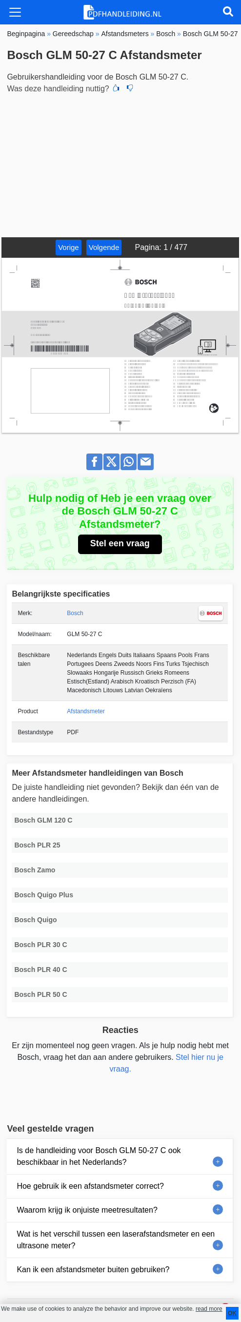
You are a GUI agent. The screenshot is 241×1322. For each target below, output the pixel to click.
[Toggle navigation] (15, 12)
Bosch (75, 613)
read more (209, 1308)
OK (232, 1313)
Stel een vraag (120, 543)
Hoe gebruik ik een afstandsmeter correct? (90, 1186)
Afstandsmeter (85, 711)
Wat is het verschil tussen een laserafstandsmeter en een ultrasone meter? (116, 1240)
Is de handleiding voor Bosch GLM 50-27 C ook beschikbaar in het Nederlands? (99, 1156)
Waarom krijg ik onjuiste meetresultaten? (87, 1210)
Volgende (104, 247)
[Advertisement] (120, 164)
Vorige (68, 247)
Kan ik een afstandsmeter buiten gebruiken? (93, 1269)
